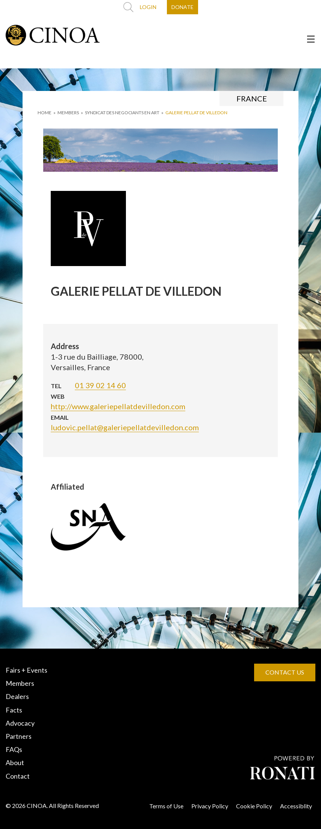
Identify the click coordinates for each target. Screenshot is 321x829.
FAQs (14, 749)
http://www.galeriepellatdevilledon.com (118, 406)
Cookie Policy (254, 805)
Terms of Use (166, 805)
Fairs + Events (26, 670)
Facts (14, 710)
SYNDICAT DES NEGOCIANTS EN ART (122, 112)
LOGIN (148, 7)
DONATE (182, 7)
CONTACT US (284, 672)
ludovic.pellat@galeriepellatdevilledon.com (125, 427)
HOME (44, 112)
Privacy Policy (209, 805)
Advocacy (20, 723)
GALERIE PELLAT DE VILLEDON (196, 112)
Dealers (17, 696)
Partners (19, 736)
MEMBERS (68, 112)
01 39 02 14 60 (100, 385)
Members (20, 683)
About (15, 762)
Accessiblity (296, 805)
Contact (18, 776)
